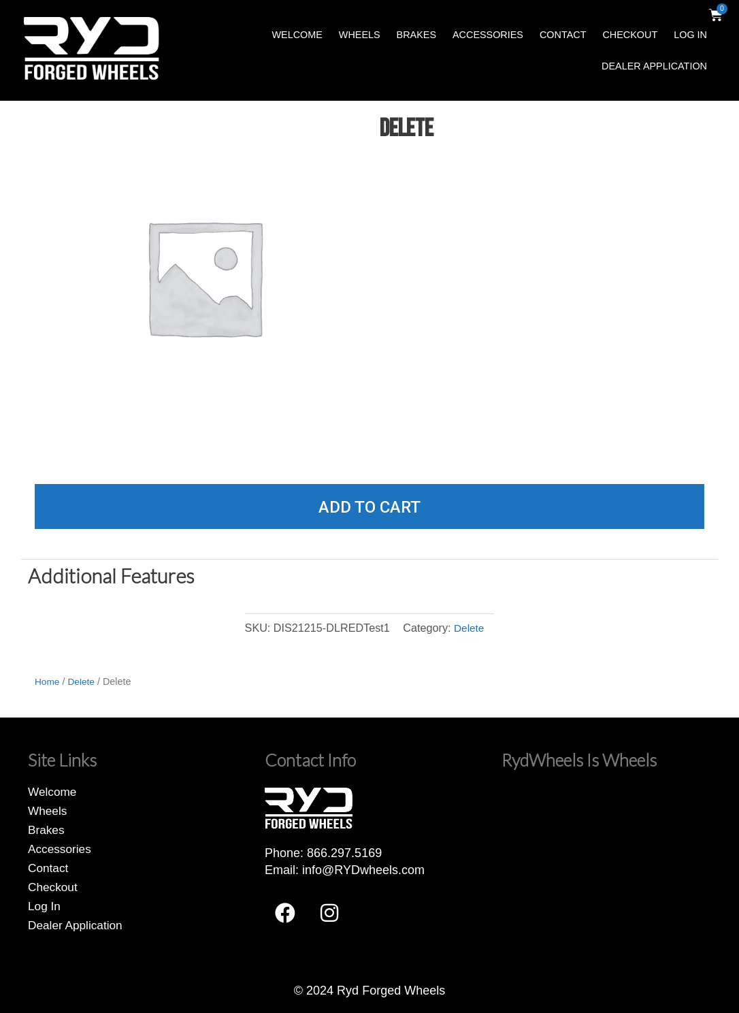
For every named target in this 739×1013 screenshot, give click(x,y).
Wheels (359, 34)
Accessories (488, 34)
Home (48, 681)
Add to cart (369, 507)
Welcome (297, 34)
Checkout (629, 34)
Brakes (416, 34)
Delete (469, 628)
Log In (690, 34)
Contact (563, 34)
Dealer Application (654, 66)
